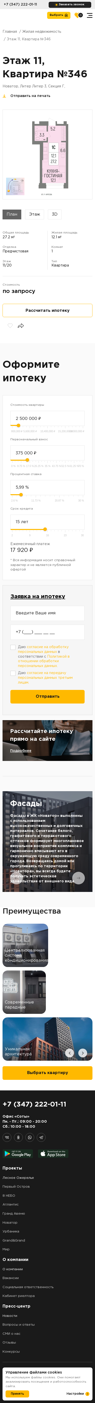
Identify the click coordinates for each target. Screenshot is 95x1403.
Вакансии (11, 1278)
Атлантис (11, 1204)
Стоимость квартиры (27, 405)
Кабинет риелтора (19, 1296)
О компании (13, 1269)
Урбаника (11, 1231)
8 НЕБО (9, 1195)
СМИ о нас (12, 1333)
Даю (45, 678)
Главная (10, 31)
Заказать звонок (71, 4)
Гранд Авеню (14, 1213)
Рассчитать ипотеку (48, 311)
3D (55, 214)
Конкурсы (11, 1351)
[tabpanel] (47, 841)
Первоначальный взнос (29, 439)
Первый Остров (16, 1186)
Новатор (10, 1222)
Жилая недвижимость (41, 31)
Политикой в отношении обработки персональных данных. (44, 661)
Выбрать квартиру (47, 1073)
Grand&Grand (14, 1240)
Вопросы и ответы (19, 1324)
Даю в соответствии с (44, 656)
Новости (10, 1316)
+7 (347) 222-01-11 (20, 4)
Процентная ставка (26, 474)
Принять (17, 1393)
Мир (6, 1249)
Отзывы (9, 1342)
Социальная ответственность (28, 1287)
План (12, 214)
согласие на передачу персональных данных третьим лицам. (45, 678)
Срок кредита (21, 508)
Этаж (34, 214)
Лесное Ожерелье (18, 1178)
